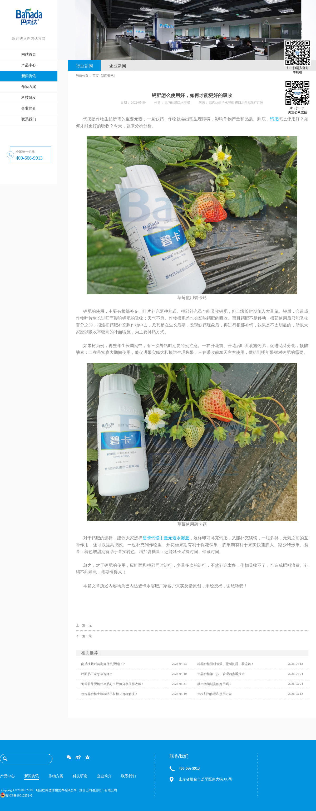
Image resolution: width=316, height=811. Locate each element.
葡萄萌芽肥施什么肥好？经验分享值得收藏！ (112, 684)
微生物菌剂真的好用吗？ (214, 684)
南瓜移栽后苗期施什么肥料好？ (103, 664)
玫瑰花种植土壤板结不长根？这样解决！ (109, 694)
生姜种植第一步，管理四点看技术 (221, 674)
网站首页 (28, 54)
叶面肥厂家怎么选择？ (97, 674)
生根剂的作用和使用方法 (214, 694)
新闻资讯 (107, 75)
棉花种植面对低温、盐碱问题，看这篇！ (225, 664)
